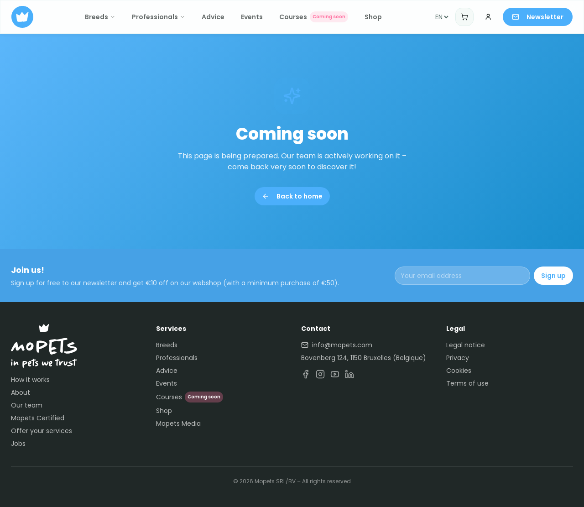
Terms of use (467, 383)
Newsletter (537, 16)
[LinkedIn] (349, 374)
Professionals (158, 16)
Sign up (553, 275)
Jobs (18, 443)
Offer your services (41, 430)
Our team (26, 405)
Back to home (292, 196)
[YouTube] (334, 374)
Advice (213, 16)
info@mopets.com (336, 345)
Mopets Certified (37, 418)
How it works (30, 379)
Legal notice (465, 345)
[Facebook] (305, 374)
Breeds (100, 16)
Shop (373, 16)
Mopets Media (178, 423)
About (20, 392)
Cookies (458, 370)
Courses (313, 16)
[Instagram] (320, 374)
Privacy (457, 357)
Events (252, 16)
